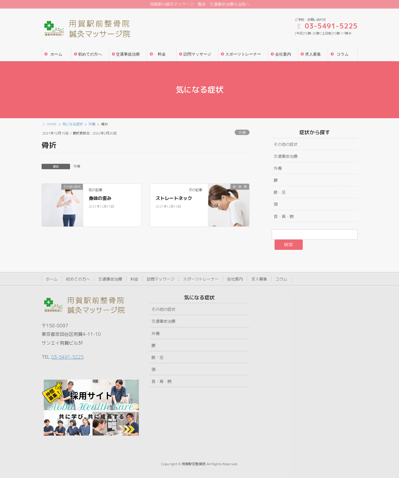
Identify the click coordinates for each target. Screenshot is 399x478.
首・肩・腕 (284, 216)
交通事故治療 (286, 156)
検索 (288, 245)
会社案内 (235, 279)
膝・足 (280, 192)
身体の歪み (100, 198)
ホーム (52, 279)
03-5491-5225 (67, 357)
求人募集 (259, 279)
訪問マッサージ (161, 279)
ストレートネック (173, 198)
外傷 (242, 132)
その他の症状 (286, 144)
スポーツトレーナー (201, 279)
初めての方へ (78, 279)
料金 (134, 279)
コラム (281, 279)
